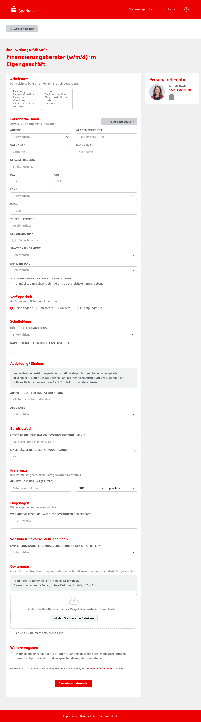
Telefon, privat (22, 219)
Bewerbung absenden (73, 683)
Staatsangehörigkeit (25, 248)
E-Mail (15, 204)
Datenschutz (88, 716)
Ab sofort (46, 308)
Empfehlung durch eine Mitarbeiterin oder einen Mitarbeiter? (55, 545)
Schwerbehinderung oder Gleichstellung (40, 278)
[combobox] (40, 137)
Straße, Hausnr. (22, 160)
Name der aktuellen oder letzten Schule (39, 343)
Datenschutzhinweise (102, 668)
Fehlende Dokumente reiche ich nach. (39, 632)
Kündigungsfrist (91, 308)
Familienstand (20, 263)
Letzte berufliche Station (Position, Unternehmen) (47, 435)
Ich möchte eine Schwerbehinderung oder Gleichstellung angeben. (59, 283)
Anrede (15, 130)
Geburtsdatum (21, 233)
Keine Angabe (24, 308)
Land (13, 189)
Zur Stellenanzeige (22, 28)
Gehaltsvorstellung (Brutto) (31, 481)
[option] (25, 99)
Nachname (84, 145)
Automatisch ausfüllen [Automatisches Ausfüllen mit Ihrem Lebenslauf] (119, 122)
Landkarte (168, 9)
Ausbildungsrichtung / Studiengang (36, 393)
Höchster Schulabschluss (29, 328)
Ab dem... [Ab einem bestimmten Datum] (66, 308)
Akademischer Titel (90, 130)
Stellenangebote (140, 9)
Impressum (70, 716)
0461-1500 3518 (180, 90)
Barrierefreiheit (108, 716)
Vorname (17, 145)
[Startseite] (37, 9)
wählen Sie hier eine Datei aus (73, 618)
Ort (56, 174)
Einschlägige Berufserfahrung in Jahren (39, 449)
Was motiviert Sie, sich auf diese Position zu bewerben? (50, 514)
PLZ (12, 174)
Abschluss (17, 407)
